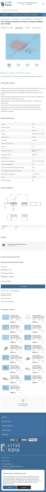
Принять (10, 487)
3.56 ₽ (16, 382)
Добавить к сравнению (9, 73)
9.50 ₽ (38, 352)
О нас (21, 14)
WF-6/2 (11, 340)
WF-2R (11, 350)
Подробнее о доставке (6, 295)
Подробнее (24, 487)
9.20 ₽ (38, 382)
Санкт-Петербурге (9, 301)
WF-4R (11, 360)
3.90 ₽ (16, 322)
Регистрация (29, 4)
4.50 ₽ (38, 342)
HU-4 (11, 380)
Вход (23, 4)
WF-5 (33, 330)
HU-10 (33, 380)
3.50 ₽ (38, 322)
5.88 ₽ (16, 393)
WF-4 (33, 360)
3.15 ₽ (38, 332)
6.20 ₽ (16, 362)
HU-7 (11, 390)
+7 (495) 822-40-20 (22, 3)
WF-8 (33, 340)
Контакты (15, 14)
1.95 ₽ (38, 372)
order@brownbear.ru (32, 3)
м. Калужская (16, 290)
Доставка (34, 14)
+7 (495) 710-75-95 (5, 460)
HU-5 (11, 370)
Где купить (27, 14)
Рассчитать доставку (6, 298)
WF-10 (11, 330)
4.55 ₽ (16, 372)
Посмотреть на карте (6, 469)
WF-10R (33, 350)
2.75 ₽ (38, 362)
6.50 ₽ (16, 332)
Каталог (6, 14)
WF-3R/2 (34, 319)
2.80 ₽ (16, 352)
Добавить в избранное (25, 73)
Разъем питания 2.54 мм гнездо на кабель (12, 262)
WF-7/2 (11, 319)
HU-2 (33, 370)
